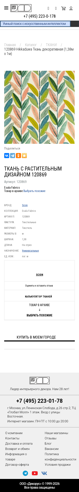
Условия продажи (58, 465)
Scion (25, 205)
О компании (14, 433)
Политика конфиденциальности (60, 456)
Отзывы (51, 438)
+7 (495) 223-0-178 (39, 16)
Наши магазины (56, 433)
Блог (48, 443)
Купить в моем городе (36, 337)
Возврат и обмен (17, 449)
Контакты (12, 438)
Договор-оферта (17, 465)
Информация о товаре (16, 456)
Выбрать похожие (34, 191)
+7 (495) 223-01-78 (39, 401)
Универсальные (30, 250)
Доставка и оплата (18, 443)
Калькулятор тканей (38, 296)
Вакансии (52, 449)
